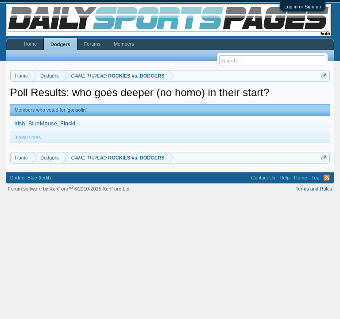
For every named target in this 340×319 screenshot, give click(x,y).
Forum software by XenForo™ (69, 188)
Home (30, 44)
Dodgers (60, 44)
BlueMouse (42, 123)
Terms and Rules (314, 188)
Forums (92, 44)
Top (316, 177)
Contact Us (263, 177)
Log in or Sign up (302, 6)
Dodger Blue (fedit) (30, 177)
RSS (327, 178)
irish (20, 123)
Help (285, 177)
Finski (67, 123)
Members (124, 44)
